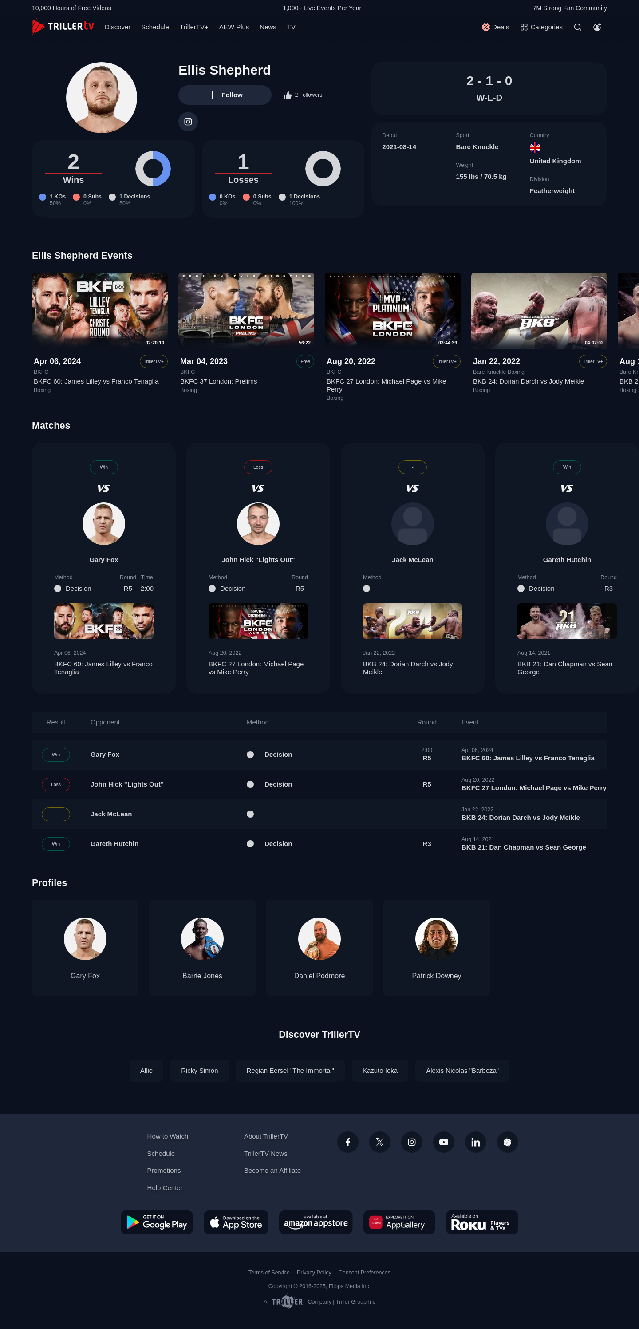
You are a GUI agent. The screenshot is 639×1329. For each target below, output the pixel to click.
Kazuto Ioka (380, 1070)
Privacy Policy (314, 1273)
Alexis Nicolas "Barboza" (462, 1070)
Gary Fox (103, 559)
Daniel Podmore (319, 976)
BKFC (41, 372)
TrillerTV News (266, 1153)
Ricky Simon (199, 1070)
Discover (117, 27)
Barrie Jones (202, 976)
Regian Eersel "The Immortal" (290, 1070)
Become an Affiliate (272, 1170)
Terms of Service (269, 1273)
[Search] (578, 27)
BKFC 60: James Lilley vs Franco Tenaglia (96, 381)
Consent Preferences (364, 1273)
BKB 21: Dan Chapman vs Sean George (567, 668)
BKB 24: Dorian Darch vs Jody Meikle (528, 381)
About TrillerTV (266, 1136)
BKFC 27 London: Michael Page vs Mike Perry (258, 668)
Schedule (155, 27)
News (268, 27)
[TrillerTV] (63, 27)
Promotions (164, 1170)
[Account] (597, 27)
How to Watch (168, 1136)
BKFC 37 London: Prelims (218, 381)
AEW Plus (234, 27)
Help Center (165, 1187)
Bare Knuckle (477, 146)
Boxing (42, 390)
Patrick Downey (436, 976)
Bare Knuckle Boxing (499, 372)
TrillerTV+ (194, 27)
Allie (146, 1070)
